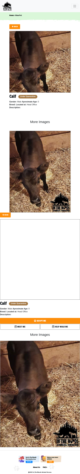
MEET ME (20, 326)
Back (15, 26)
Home (11, 15)
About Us (36, 467)
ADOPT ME (40, 321)
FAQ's (45, 467)
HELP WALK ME (60, 326)
